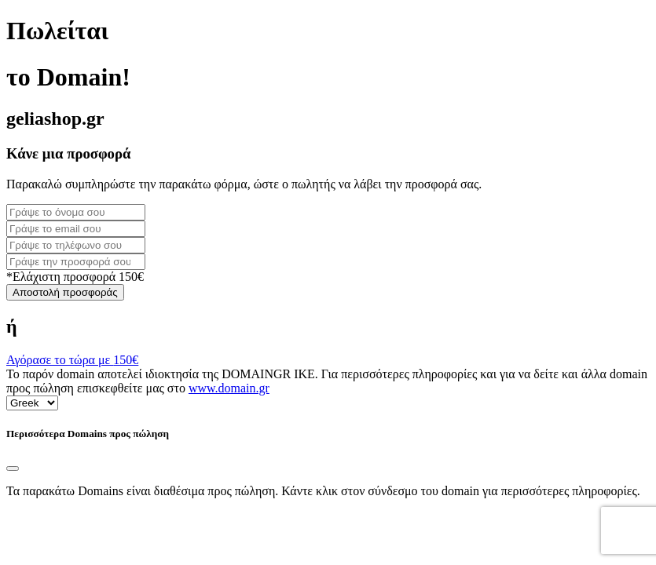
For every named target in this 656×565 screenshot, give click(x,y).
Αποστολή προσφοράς (65, 292)
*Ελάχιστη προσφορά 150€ (75, 276)
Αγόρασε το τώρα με (72, 359)
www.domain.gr (229, 388)
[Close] (12, 468)
